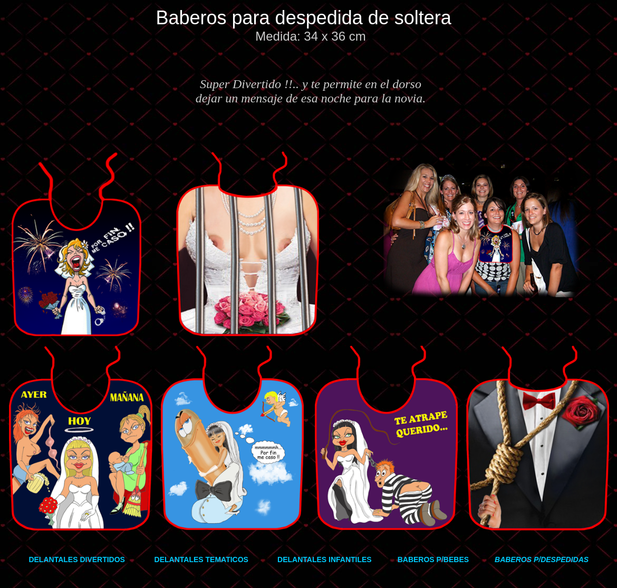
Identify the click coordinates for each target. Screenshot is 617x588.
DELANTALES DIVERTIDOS (76, 559)
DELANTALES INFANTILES (324, 559)
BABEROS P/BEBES (433, 559)
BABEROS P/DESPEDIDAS (542, 559)
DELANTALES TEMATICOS (201, 559)
